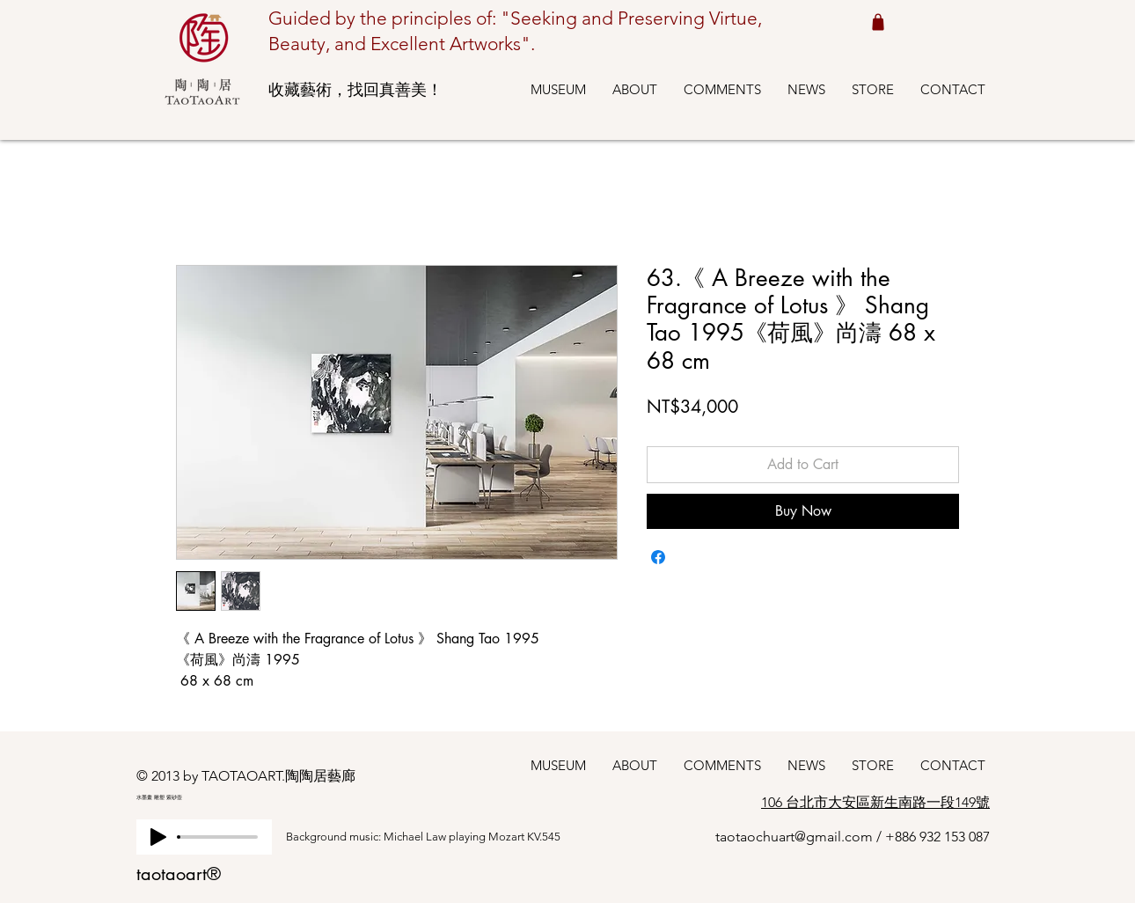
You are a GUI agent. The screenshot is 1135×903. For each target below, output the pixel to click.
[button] (558, 90)
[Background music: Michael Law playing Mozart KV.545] (440, 837)
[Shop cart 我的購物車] (878, 22)
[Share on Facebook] (658, 557)
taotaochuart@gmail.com (794, 836)
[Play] (158, 837)
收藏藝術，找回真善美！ (355, 89)
